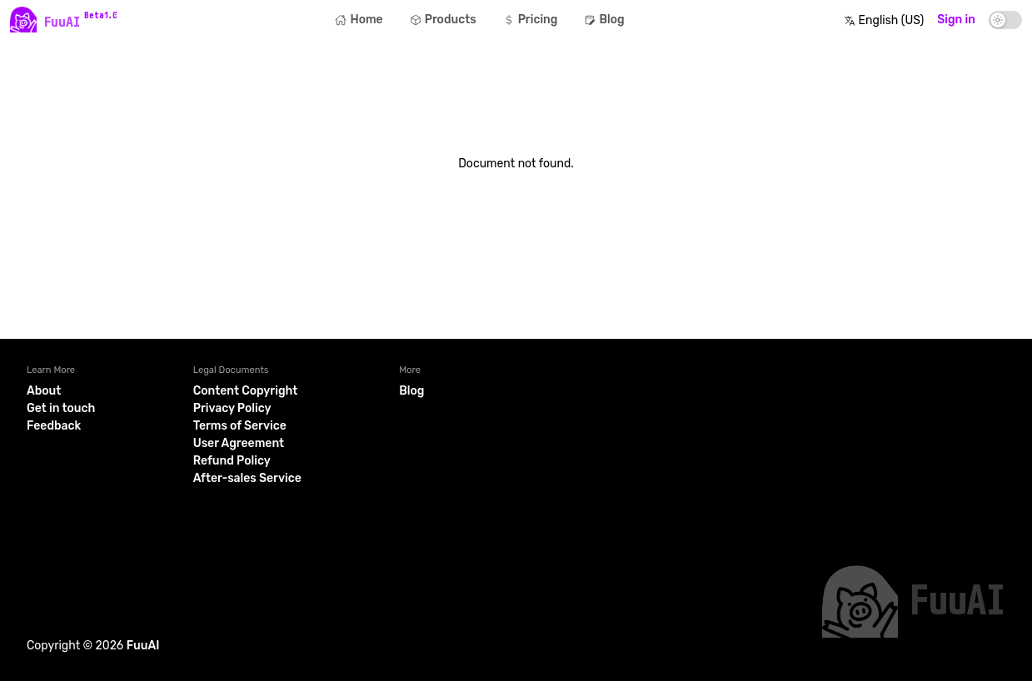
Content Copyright (245, 391)
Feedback (54, 426)
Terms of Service (240, 426)
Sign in (956, 20)
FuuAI (143, 646)
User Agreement (238, 443)
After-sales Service (247, 478)
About (44, 391)
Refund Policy (232, 461)
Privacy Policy (232, 408)
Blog (411, 391)
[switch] (1005, 20)
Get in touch (61, 408)
